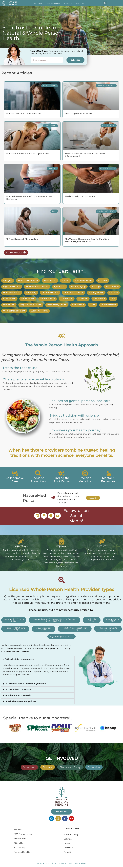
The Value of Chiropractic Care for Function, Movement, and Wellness (87, 240)
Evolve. (102, 546)
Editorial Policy (20, 842)
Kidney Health (96, 292)
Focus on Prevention (38, 479)
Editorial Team (20, 837)
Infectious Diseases (73, 292)
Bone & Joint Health (28, 280)
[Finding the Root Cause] (61, 473)
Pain (113, 298)
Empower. (61, 546)
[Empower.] (61, 541)
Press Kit (67, 851)
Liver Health (9, 298)
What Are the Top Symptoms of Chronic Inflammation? (85, 154)
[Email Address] (47, 60)
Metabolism (67, 298)
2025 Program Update (23, 833)
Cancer (65, 280)
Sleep (92, 305)
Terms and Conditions (23, 851)
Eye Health (59, 286)
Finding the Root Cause (62, 479)
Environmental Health (37, 286)
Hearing (95, 286)
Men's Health (28, 298)
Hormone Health (11, 292)
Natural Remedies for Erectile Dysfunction (27, 153)
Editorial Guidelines (77, 862)
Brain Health (50, 280)
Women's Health (39, 311)
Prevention (9, 305)
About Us (17, 828)
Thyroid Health (108, 305)
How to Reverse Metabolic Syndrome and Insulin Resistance (30, 197)
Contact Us (68, 846)
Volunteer (68, 838)
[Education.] (21, 541)
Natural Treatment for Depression (23, 113)
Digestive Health (11, 286)
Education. (20, 546)
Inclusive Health (50, 292)
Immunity (31, 292)
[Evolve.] (102, 541)
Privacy (62, 862)
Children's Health (83, 280)
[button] (105, 3)
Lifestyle (113, 292)
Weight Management (14, 311)
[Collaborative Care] (15, 473)
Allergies (7, 280)
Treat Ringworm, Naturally (78, 113)
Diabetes (102, 280)
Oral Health (99, 298)
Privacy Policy (19, 846)
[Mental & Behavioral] (108, 473)
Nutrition (83, 298)
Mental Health (47, 298)
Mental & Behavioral (108, 479)
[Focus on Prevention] (38, 473)
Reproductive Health (30, 305)
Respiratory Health (56, 305)
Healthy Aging (78, 286)
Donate (67, 842)
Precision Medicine (85, 479)
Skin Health (78, 305)
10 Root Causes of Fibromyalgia (22, 239)
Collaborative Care (15, 479)
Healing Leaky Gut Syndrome (80, 196)
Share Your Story (71, 833)
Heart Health (112, 286)
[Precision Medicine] (85, 473)
